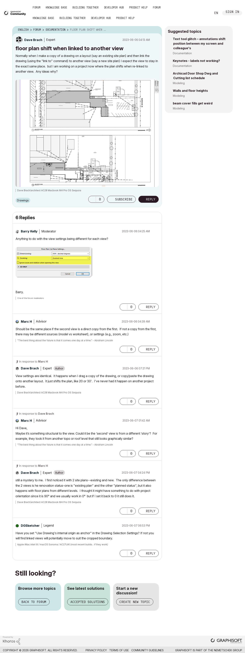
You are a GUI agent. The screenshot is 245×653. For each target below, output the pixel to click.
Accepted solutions (87, 602)
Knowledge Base (56, 7)
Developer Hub (114, 7)
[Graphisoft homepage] (226, 641)
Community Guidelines (147, 650)
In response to (33, 361)
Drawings (23, 200)
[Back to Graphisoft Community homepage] (16, 12)
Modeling (179, 83)
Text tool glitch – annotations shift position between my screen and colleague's (199, 43)
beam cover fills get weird (192, 103)
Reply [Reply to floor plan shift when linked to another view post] (150, 199)
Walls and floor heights (190, 91)
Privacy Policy (96, 650)
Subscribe (123, 199)
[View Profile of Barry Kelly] (29, 231)
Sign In (232, 12)
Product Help (138, 7)
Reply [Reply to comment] (150, 307)
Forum (36, 7)
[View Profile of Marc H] (26, 321)
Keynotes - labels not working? (196, 61)
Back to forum (33, 602)
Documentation (182, 53)
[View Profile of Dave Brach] (33, 40)
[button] (92, 199)
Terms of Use (119, 650)
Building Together (86, 7)
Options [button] (156, 30)
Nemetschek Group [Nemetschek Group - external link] (228, 650)
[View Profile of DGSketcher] (30, 525)
